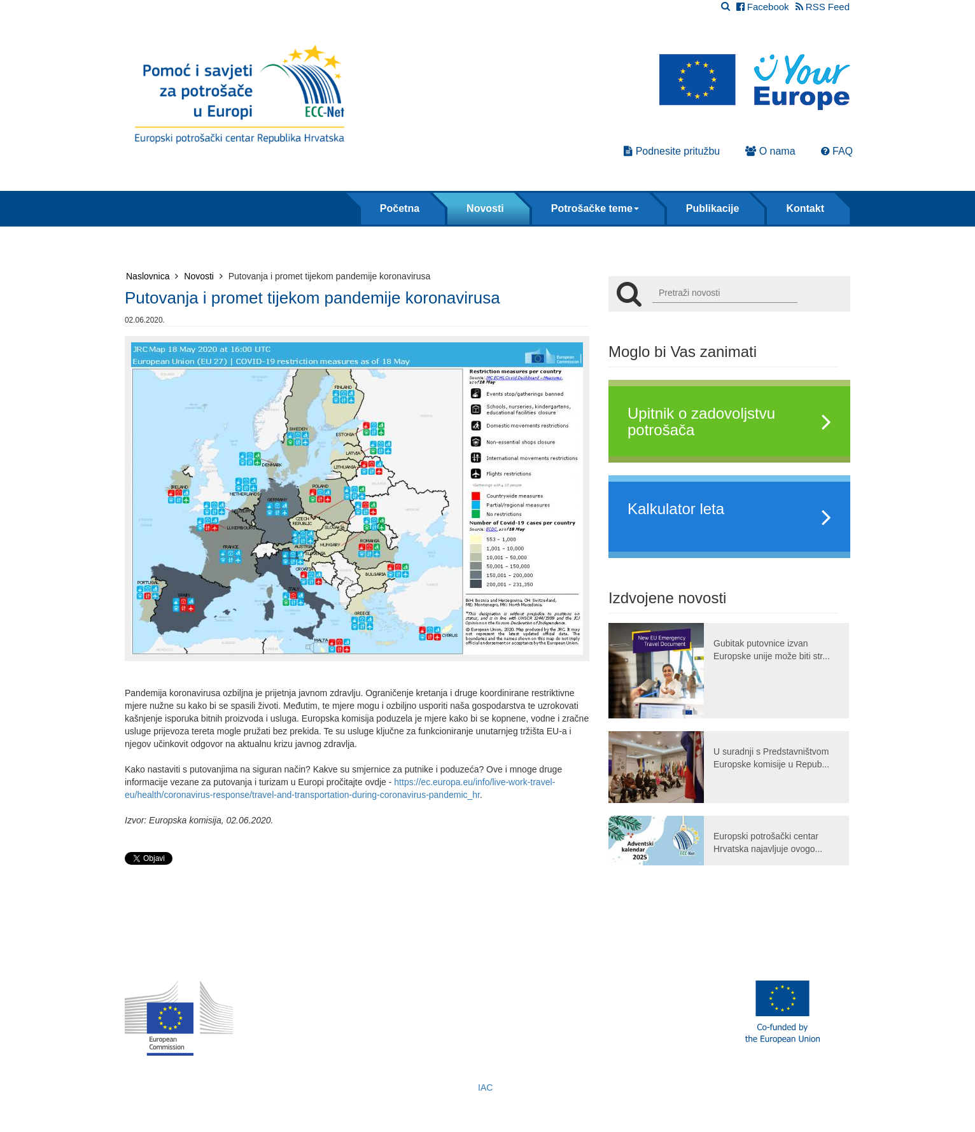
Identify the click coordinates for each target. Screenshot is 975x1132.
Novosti (485, 208)
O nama (770, 151)
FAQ (837, 151)
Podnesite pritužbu (672, 151)
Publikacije (713, 208)
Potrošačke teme (595, 208)
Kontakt (805, 208)
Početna (399, 208)
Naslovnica (152, 276)
